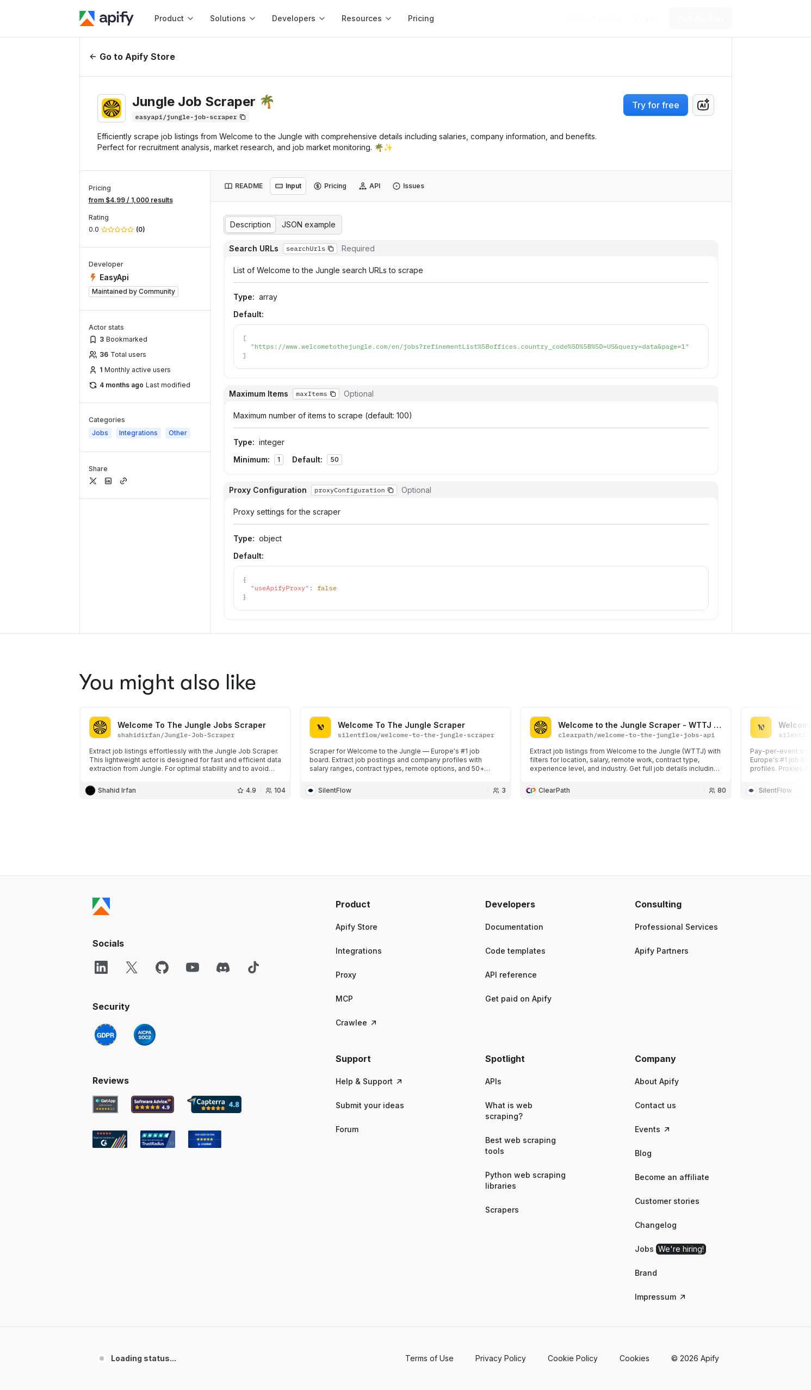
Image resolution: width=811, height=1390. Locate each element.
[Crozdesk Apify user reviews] (204, 1004)
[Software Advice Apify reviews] (152, 969)
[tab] (243, 186)
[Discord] (223, 832)
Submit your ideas (370, 970)
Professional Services (676, 791)
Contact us (655, 970)
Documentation (514, 791)
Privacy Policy (500, 1223)
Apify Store (356, 791)
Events (653, 994)
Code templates (515, 815)
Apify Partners (662, 815)
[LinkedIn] (101, 832)
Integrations (359, 815)
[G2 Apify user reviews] (109, 1004)
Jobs (670, 1114)
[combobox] (703, 105)
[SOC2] (145, 900)
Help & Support (370, 946)
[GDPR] (105, 900)
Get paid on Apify (518, 863)
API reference (511, 839)
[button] (378, 769)
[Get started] (700, 18)
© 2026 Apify (695, 1223)
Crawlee (357, 887)
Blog (643, 1018)
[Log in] (646, 18)
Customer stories (667, 1066)
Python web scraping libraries (525, 1045)
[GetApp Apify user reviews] (105, 969)
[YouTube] (192, 832)
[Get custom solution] (593, 18)
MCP (344, 863)
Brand (646, 1137)
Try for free (655, 105)
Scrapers (502, 1074)
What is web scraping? (509, 976)
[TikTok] (253, 832)
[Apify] (106, 18)
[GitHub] (162, 832)
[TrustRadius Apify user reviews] (157, 1004)
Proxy (346, 839)
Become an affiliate (672, 1042)
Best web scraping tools (520, 1010)
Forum (347, 994)
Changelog (656, 1090)
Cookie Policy (573, 1223)
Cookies (634, 1223)
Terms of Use (429, 1223)
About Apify (657, 946)
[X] (131, 832)
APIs (493, 946)
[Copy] (190, 117)
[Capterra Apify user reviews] (214, 969)
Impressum (661, 1161)
